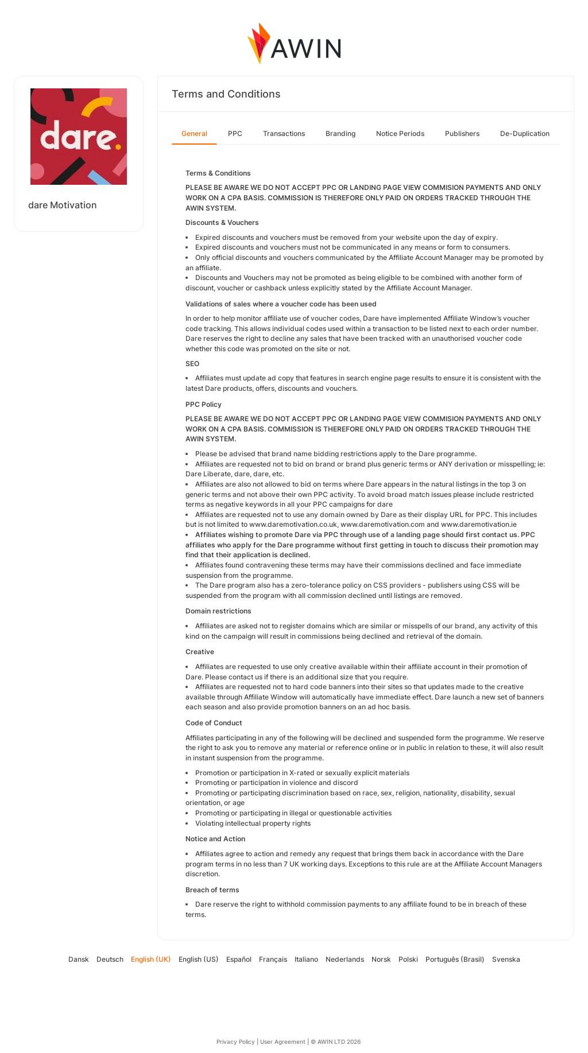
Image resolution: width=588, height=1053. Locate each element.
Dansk (78, 959)
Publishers (462, 133)
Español (239, 959)
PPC (235, 133)
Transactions (284, 133)
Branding (340, 133)
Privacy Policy (235, 1041)
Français (273, 959)
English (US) (199, 959)
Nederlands (345, 959)
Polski (408, 959)
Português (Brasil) (455, 959)
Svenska (506, 959)
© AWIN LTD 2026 (336, 1041)
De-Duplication (525, 133)
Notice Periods (400, 133)
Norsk (381, 959)
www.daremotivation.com (383, 524)
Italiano (306, 959)
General (194, 133)
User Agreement (282, 1041)
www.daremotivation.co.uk (293, 524)
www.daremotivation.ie (479, 524)
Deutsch (109, 959)
